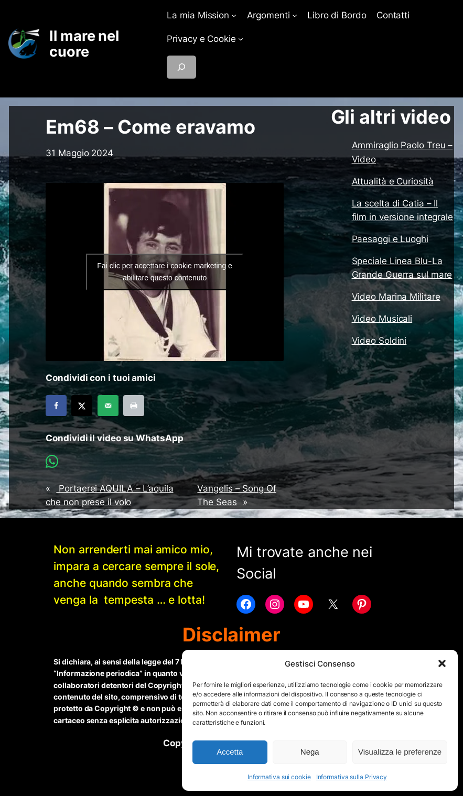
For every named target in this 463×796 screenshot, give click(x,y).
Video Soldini (379, 340)
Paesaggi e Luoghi (390, 239)
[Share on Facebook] (56, 405)
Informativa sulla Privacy (351, 777)
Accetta (230, 751)
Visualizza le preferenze (400, 751)
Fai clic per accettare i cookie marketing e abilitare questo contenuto (164, 271)
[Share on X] (81, 405)
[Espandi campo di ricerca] (181, 67)
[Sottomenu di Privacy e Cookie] (240, 38)
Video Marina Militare (396, 296)
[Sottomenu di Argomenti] (294, 15)
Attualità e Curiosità (393, 181)
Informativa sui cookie (279, 777)
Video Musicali (382, 318)
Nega (309, 751)
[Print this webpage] (133, 405)
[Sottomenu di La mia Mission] (233, 15)
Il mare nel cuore (84, 43)
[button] (442, 663)
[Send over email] (108, 405)
